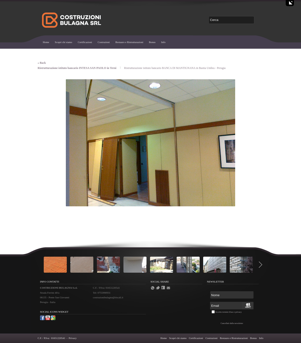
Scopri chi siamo (63, 42)
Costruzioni (104, 42)
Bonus (152, 42)
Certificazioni (85, 42)
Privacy (73, 338)
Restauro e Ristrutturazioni (129, 42)
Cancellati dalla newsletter (232, 323)
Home (46, 42)
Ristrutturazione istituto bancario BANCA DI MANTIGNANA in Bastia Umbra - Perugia (175, 68)
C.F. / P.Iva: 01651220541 (51, 338)
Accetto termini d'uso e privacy (228, 312)
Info (163, 42)
